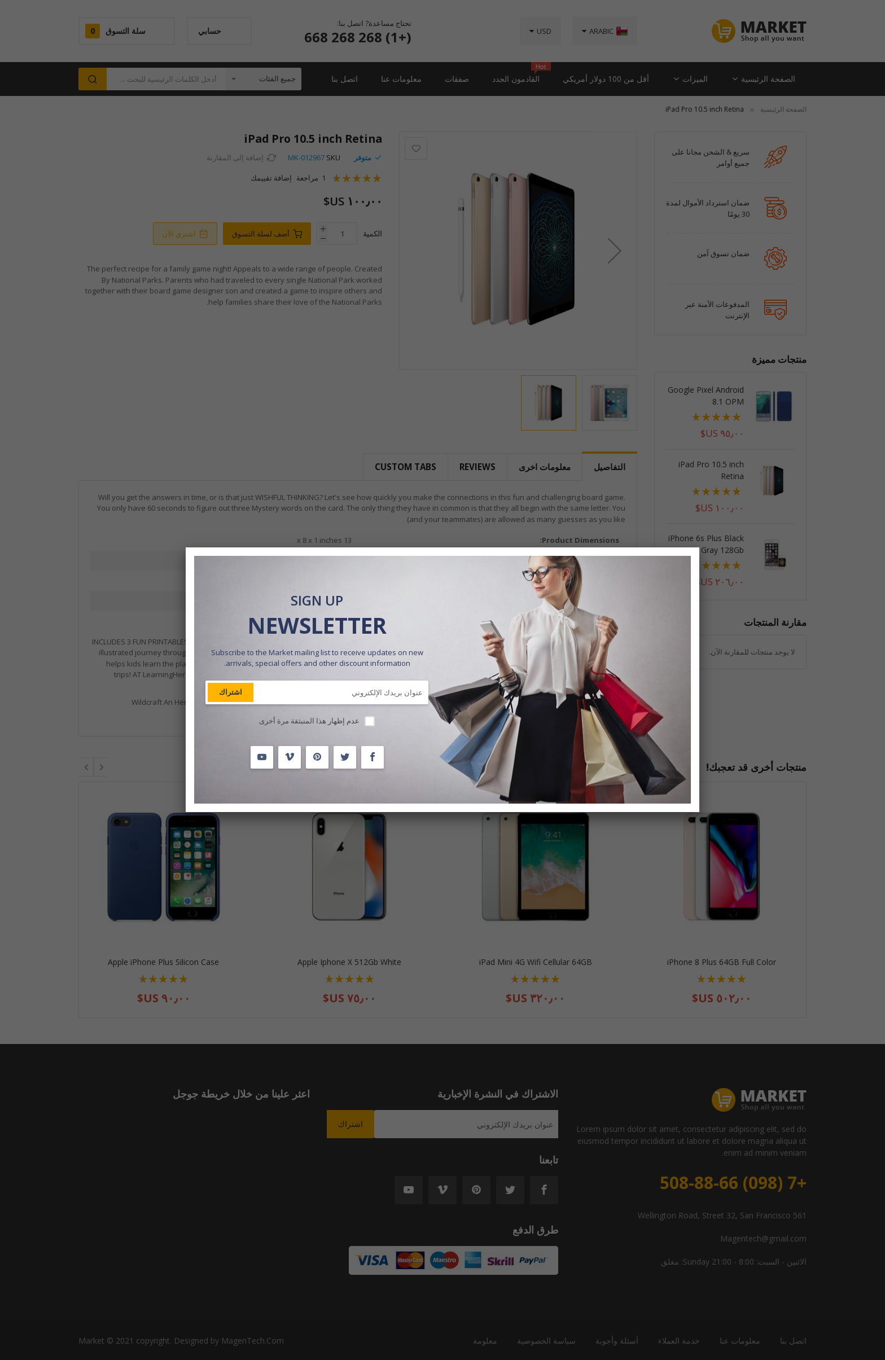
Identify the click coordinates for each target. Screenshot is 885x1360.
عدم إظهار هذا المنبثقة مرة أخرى (309, 721)
